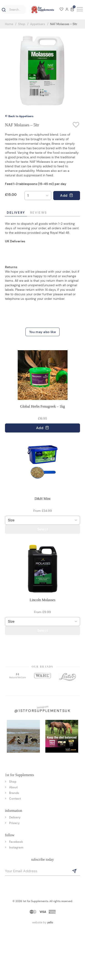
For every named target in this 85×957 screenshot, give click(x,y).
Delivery (16, 213)
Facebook (16, 842)
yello (50, 922)
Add (66, 195)
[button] (3, 10)
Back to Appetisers (19, 116)
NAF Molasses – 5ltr (63, 24)
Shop (21, 24)
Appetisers (37, 24)
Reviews (38, 213)
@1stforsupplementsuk (42, 710)
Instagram (16, 847)
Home (9, 24)
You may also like (42, 332)
